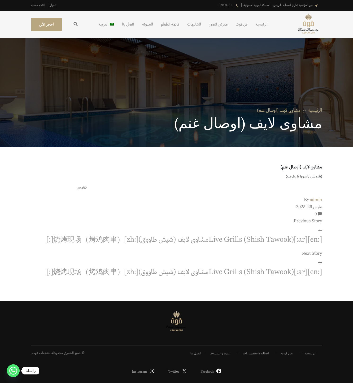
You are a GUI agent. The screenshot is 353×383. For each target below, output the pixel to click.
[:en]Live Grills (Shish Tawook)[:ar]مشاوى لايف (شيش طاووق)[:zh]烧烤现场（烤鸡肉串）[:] (184, 239)
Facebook (207, 371)
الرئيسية (315, 110)
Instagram (139, 371)
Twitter (173, 371)
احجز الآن (46, 24)
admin (316, 200)
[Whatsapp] (13, 370)
